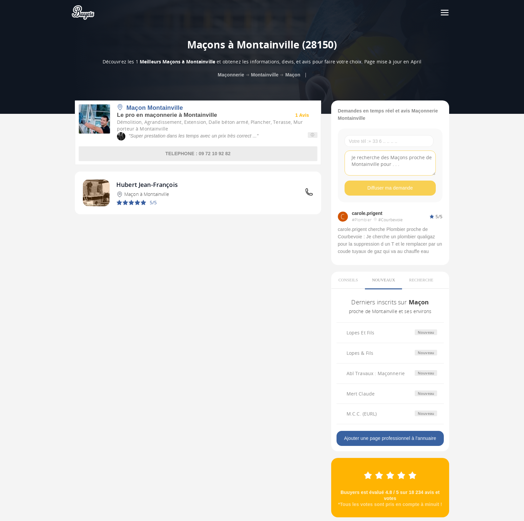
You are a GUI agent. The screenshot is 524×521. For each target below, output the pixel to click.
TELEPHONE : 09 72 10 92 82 (198, 153)
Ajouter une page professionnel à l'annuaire (390, 438)
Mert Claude (361, 393)
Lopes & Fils (360, 353)
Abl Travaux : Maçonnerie (376, 373)
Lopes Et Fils (361, 332)
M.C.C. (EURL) (362, 414)
